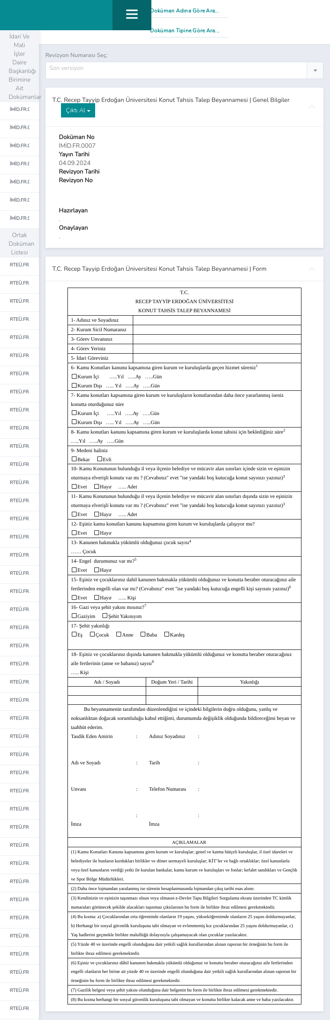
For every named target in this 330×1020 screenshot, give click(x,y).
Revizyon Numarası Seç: (76, 55)
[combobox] (184, 70)
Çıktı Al (78, 110)
